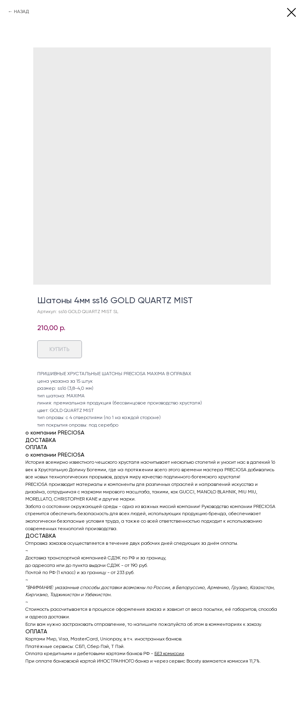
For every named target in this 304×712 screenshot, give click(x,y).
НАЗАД (21, 11)
